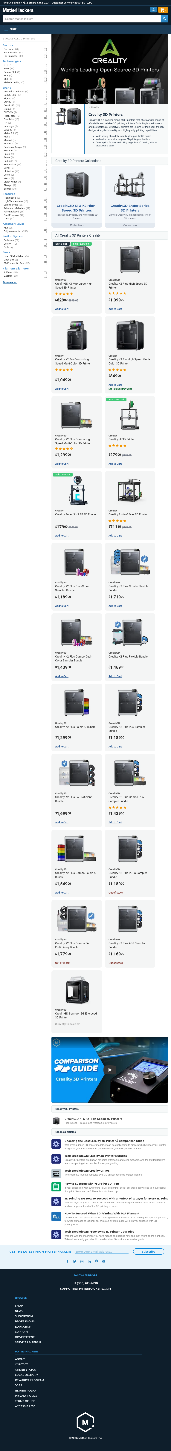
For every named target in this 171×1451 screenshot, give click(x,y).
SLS (8, 75)
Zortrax (10, 189)
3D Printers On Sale (17, 263)
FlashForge (12, 116)
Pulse (9, 157)
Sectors (8, 45)
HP (7, 123)
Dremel (10, 109)
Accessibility (25, 1406)
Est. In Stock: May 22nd (120, 389)
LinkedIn (89, 1261)
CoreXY (11, 244)
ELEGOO (10, 112)
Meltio (9, 137)
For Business (13, 56)
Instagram (82, 1261)
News (19, 1311)
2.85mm (11, 276)
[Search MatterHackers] (164, 18)
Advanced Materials (17, 208)
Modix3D (11, 143)
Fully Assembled (16, 231)
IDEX (9, 218)
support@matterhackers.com (85, 1288)
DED (8, 65)
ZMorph (10, 185)
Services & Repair (28, 1342)
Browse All (10, 282)
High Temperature (16, 201)
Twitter (74, 1261)
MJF (8, 79)
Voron (9, 175)
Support (21, 1332)
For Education (14, 52)
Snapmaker (12, 164)
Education (23, 1326)
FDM (9, 69)
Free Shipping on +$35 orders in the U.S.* (26, 2)
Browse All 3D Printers (19, 38)
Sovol (9, 168)
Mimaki (10, 140)
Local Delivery (26, 1375)
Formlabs (11, 119)
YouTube (103, 1261)
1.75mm (11, 272)
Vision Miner (12, 182)
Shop (19, 1305)
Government (24, 1337)
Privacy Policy (26, 1396)
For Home (11, 49)
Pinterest (96, 1261)
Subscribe (148, 1251)
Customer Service (62, 2)
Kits (8, 228)
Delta (8, 247)
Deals (6, 252)
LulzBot (10, 130)
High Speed (12, 198)
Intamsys (11, 126)
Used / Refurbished (17, 256)
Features (9, 194)
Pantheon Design (15, 147)
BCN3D (10, 102)
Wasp (9, 178)
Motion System (13, 236)
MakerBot (11, 133)
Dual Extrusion (14, 215)
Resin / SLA (12, 72)
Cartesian (11, 240)
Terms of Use (25, 1401)
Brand (7, 87)
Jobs (18, 1385)
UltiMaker (11, 171)
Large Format (13, 205)
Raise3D (10, 161)
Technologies (12, 61)
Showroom (24, 1316)
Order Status (25, 1369)
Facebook (67, 1261)
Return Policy (26, 1390)
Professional (25, 1321)
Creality (95, 107)
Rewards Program (29, 1380)
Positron (10, 150)
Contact (21, 1364)
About (20, 1359)
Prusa (9, 154)
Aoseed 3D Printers (16, 92)
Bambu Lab (12, 95)
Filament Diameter (16, 268)
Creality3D (12, 105)
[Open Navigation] (10, 29)
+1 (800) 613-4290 (82, 2)
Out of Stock (116, 892)
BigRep (9, 98)
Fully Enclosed (14, 212)
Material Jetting (14, 82)
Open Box (11, 260)
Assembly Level (13, 224)
